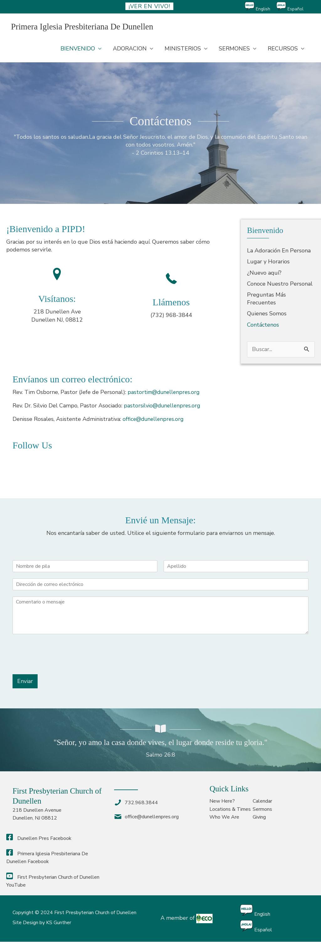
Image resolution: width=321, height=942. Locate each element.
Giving (259, 817)
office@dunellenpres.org (154, 419)
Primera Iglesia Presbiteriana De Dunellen (85, 27)
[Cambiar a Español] (293, 6)
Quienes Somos (267, 314)
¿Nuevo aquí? (264, 273)
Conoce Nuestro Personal (280, 284)
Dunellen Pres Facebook (38, 838)
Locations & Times (230, 809)
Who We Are (224, 817)
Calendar (262, 801)
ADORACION (130, 49)
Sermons (262, 809)
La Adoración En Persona (279, 251)
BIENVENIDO (78, 49)
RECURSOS (283, 49)
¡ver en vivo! (149, 6)
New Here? (222, 801)
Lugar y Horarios (268, 262)
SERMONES (234, 49)
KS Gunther (58, 922)
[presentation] (60, 664)
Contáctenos (263, 325)
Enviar (25, 681)
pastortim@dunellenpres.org (165, 392)
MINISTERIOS (183, 49)
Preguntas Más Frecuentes (266, 299)
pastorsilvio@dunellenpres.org (163, 406)
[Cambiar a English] (260, 6)
